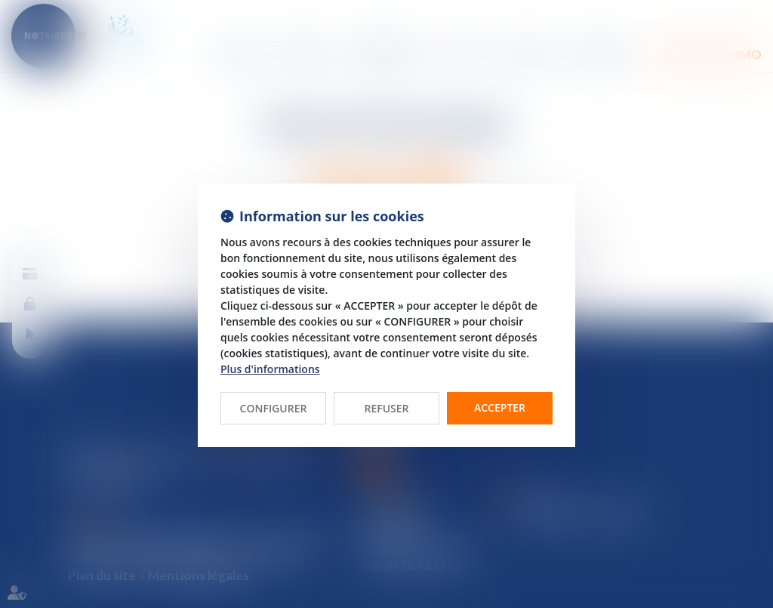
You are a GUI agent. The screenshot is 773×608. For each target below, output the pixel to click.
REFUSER (386, 408)
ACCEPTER (499, 407)
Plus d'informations (270, 369)
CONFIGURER (273, 408)
